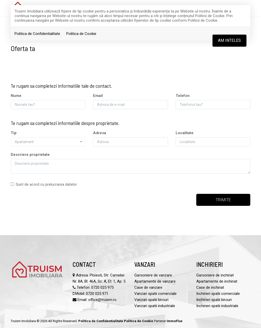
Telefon (183, 95)
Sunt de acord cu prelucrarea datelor (44, 184)
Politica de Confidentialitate (37, 33)
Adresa (99, 133)
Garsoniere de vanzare (153, 275)
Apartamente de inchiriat (216, 281)
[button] (48, 141)
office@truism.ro (102, 299)
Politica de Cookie (81, 33)
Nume (16, 95)
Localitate (184, 133)
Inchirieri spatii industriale (217, 306)
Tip (14, 133)
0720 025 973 (102, 287)
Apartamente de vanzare (155, 281)
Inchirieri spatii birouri (214, 299)
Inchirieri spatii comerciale (218, 293)
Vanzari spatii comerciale (155, 293)
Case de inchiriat (210, 287)
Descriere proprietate (30, 154)
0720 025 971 (97, 293)
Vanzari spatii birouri (151, 299)
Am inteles (229, 40)
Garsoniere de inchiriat (215, 275)
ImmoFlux (174, 321)
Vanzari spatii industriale (154, 306)
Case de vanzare (148, 287)
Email (98, 95)
